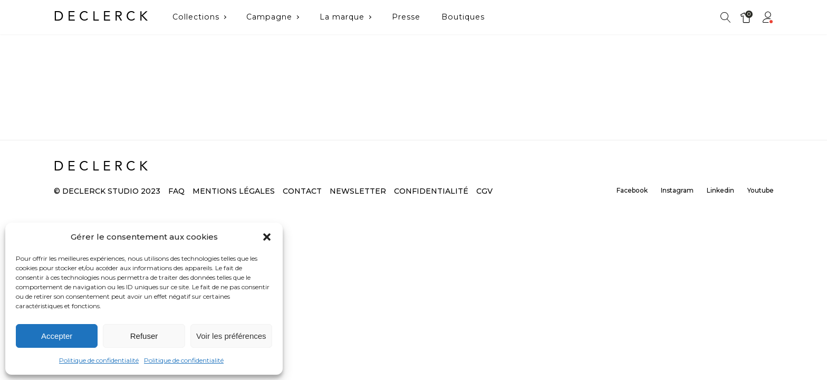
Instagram (677, 190)
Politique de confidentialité (99, 360)
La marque (342, 17)
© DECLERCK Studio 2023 (107, 191)
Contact (302, 191)
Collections (195, 17)
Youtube (760, 190)
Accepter (56, 335)
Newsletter (358, 191)
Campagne (269, 17)
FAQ (176, 191)
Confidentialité (431, 191)
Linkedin (720, 190)
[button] (267, 237)
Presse (406, 17)
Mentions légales (234, 191)
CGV (484, 191)
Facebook (632, 190)
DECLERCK (102, 16)
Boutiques (463, 17)
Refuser (144, 335)
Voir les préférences (231, 335)
